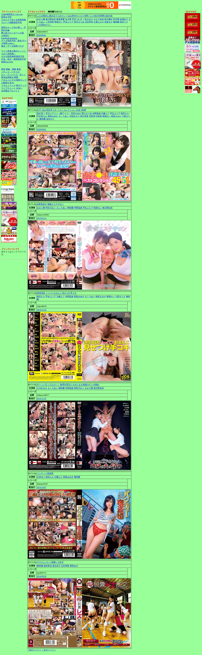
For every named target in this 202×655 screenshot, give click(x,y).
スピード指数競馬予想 (11, 22)
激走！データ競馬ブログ (12, 46)
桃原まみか (116, 116)
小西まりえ (120, 296)
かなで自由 (99, 19)
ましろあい (63, 116)
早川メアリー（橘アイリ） (58, 113)
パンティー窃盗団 (45, 473)
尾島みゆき (53, 116)
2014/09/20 (41, 576)
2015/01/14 (41, 218)
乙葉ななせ (99, 22)
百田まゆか (76, 113)
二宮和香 (50, 22)
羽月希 (116, 19)
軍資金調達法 (7, 77)
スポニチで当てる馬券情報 (13, 20)
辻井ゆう (41, 477)
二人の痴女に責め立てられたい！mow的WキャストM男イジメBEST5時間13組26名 (75, 16)
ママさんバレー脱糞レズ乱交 (50, 562)
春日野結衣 (51, 19)
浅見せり (50, 119)
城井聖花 (48, 566)
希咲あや (74, 566)
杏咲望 (92, 116)
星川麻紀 (108, 19)
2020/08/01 (41, 129)
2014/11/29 (41, 399)
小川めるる (42, 388)
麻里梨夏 (60, 19)
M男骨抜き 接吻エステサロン (50, 204)
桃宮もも (125, 113)
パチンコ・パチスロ (10, 72)
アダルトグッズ (8, 85)
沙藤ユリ (105, 113)
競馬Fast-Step (7, 62)
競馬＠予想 (6, 17)
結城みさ (124, 19)
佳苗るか (108, 22)
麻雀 (19, 69)
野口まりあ (87, 113)
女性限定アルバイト (10, 91)
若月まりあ (79, 22)
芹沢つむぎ (77, 19)
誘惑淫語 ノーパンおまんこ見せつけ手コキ (57, 293)
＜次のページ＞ (49, 650)
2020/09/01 (41, 35)
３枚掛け (5, 36)
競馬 (3, 69)
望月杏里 (84, 116)
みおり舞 (41, 19)
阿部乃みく (79, 388)
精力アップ (21, 85)
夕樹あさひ (74, 116)
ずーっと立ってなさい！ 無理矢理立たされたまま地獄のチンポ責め (68, 384)
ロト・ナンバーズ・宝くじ (13, 75)
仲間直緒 (96, 113)
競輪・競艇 (11, 69)
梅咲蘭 (116, 22)
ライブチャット (8, 88)
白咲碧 (99, 116)
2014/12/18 (41, 310)
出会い (19, 88)
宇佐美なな (42, 116)
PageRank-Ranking (9, 38)
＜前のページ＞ (34, 650)
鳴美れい (58, 22)
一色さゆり (88, 19)
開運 (16, 77)
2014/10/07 (41, 487)
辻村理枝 (65, 566)
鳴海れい (106, 116)
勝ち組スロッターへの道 (12, 33)
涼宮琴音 (89, 22)
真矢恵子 (56, 566)
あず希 (68, 19)
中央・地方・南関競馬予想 (13, 59)
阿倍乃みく (51, 208)
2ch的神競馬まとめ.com (12, 14)
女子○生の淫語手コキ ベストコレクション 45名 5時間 (61, 110)
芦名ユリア (68, 22)
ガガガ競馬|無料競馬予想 (12, 56)
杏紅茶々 (41, 113)
